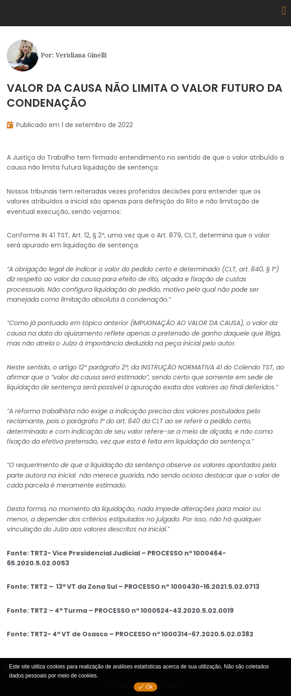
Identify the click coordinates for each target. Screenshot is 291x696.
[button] (284, 10)
